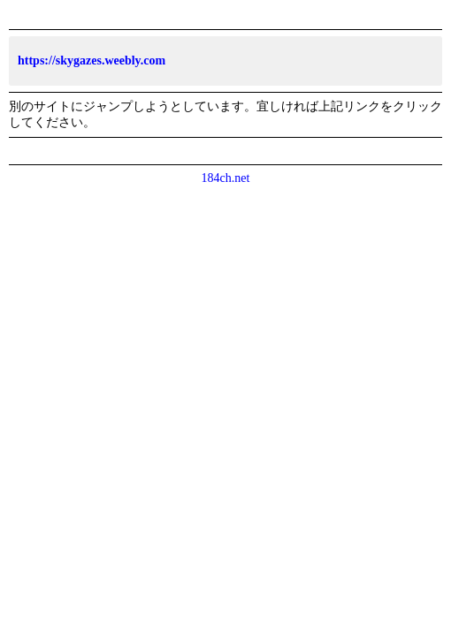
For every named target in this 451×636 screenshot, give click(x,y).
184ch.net (226, 178)
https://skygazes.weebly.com (91, 60)
